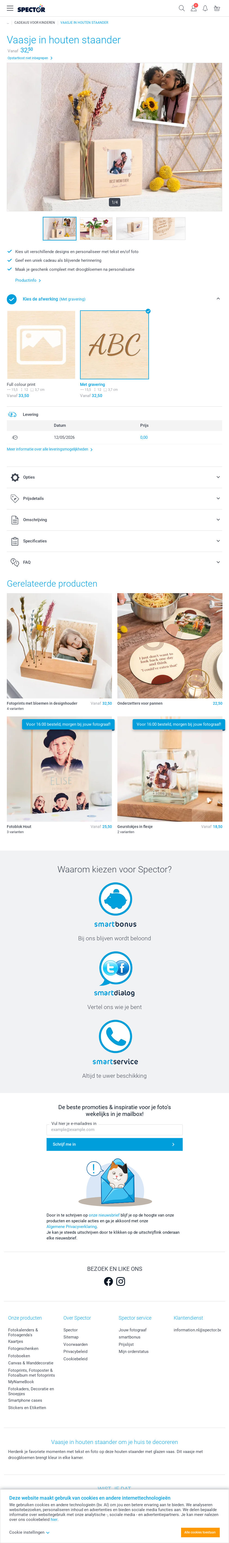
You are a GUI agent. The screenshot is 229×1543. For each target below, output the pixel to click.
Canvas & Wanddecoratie (30, 1363)
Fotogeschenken (23, 1348)
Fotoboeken (19, 1355)
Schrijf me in (64, 1144)
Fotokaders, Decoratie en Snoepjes (31, 1391)
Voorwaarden (75, 1344)
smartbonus (130, 1337)
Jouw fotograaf (132, 1330)
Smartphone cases (25, 1400)
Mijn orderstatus (134, 1351)
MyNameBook (21, 1381)
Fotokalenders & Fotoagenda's (23, 1332)
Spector (70, 1330)
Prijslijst (126, 1344)
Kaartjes (15, 1341)
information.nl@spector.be (198, 1330)
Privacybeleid (75, 1351)
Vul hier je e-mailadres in (73, 1123)
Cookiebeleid (75, 1358)
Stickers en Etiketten (27, 1407)
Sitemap (70, 1337)
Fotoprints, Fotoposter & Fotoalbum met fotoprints (31, 1373)
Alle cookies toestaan (200, 1532)
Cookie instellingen (29, 1532)
